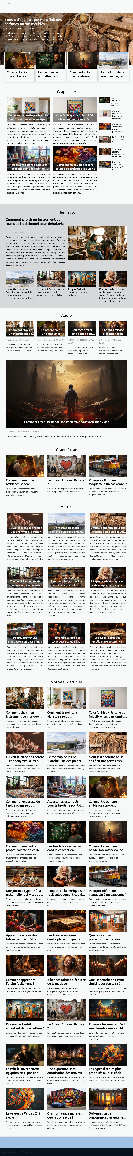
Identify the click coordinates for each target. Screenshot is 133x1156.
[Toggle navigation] (9, 4)
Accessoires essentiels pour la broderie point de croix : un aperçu (28, 168)
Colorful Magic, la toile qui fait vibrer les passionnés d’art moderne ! (75, 119)
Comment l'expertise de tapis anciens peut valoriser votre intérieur (50, 292)
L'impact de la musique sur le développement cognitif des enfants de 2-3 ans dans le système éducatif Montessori (112, 295)
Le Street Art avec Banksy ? (118, 139)
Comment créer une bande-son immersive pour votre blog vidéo (66, 421)
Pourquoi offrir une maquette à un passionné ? (117, 167)
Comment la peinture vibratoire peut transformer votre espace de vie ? (28, 119)
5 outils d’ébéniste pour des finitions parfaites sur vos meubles (107, 531)
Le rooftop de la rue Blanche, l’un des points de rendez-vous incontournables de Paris (20, 294)
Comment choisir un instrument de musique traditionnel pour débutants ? (35, 224)
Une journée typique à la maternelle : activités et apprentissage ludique (66, 585)
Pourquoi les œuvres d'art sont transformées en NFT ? (107, 1028)
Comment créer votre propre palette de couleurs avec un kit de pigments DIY (75, 168)
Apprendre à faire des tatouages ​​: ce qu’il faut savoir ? (66, 641)
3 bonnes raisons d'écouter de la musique (118, 153)
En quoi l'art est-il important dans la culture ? (78, 292)
